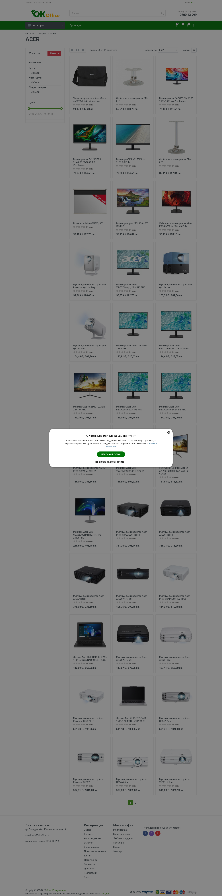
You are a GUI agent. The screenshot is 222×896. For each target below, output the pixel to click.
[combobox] (168, 432)
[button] (111, 462)
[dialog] (111, 448)
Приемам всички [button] (111, 454)
